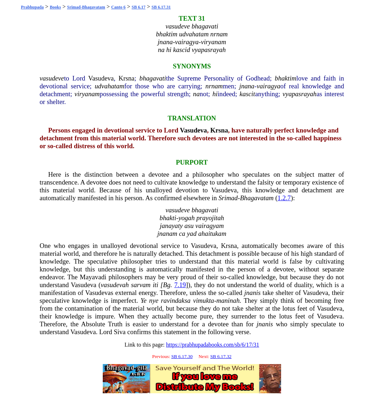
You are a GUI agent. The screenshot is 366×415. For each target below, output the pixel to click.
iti (155, 285)
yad (192, 233)
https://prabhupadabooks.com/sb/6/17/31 (212, 345)
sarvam (141, 285)
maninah (227, 300)
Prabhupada (32, 7)
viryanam (87, 94)
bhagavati (152, 78)
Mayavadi (93, 277)
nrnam (214, 86)
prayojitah (210, 218)
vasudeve (52, 78)
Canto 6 (118, 7)
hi (215, 94)
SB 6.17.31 (161, 7)
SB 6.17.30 (182, 356)
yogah (186, 218)
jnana (247, 86)
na (196, 94)
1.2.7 (284, 198)
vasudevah (115, 285)
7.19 (180, 285)
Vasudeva (101, 78)
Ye (144, 300)
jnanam (167, 233)
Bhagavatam (257, 198)
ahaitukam (212, 233)
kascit (247, 94)
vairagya (268, 86)
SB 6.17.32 (221, 356)
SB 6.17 (139, 7)
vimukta (203, 300)
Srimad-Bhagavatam (86, 7)
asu (189, 225)
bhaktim (285, 78)
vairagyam (209, 225)
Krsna (126, 78)
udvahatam (109, 86)
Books (55, 7)
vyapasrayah (299, 94)
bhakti (167, 218)
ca (182, 233)
